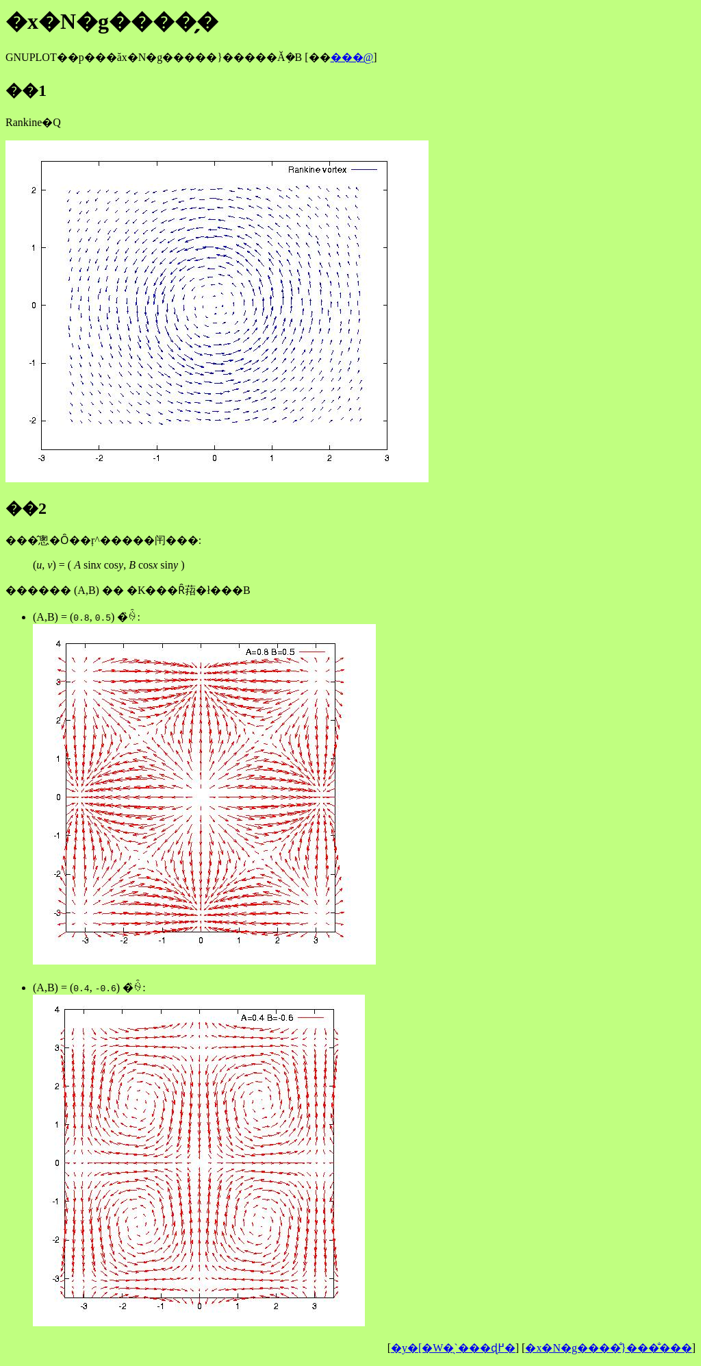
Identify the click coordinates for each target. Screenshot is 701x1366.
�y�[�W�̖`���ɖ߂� (453, 1348)
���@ (352, 57)
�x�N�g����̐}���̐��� (608, 1348)
